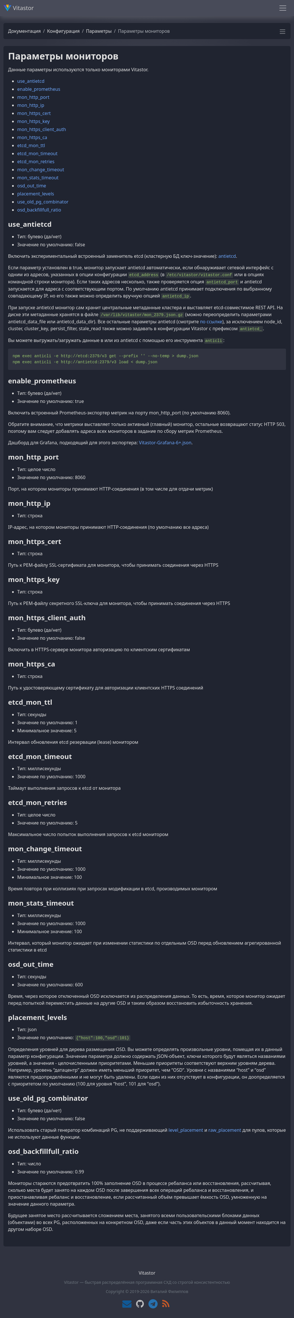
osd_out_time (31, 185)
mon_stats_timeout (38, 177)
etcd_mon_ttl (31, 145)
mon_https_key (33, 121)
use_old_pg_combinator (42, 202)
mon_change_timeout (40, 169)
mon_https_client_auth (41, 129)
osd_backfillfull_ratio (39, 210)
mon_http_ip (30, 105)
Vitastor (18, 8)
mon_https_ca (32, 137)
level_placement (186, 1130)
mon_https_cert (34, 113)
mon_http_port (33, 97)
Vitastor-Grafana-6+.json (165, 442)
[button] (282, 33)
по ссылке (211, 321)
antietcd (227, 256)
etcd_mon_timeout (37, 153)
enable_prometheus (38, 89)
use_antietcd (31, 81)
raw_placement (224, 1130)
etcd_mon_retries (36, 161)
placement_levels (35, 194)
